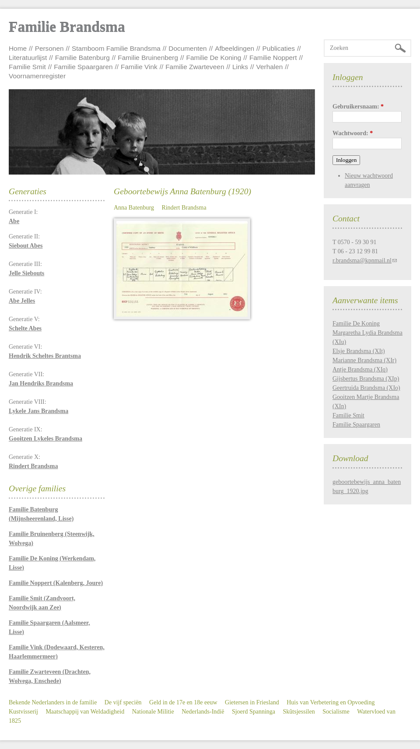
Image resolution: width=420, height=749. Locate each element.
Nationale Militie (153, 711)
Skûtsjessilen (299, 711)
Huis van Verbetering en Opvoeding (330, 702)
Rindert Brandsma (183, 207)
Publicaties (278, 48)
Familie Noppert (273, 57)
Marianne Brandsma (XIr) (364, 360)
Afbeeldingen (234, 48)
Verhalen (269, 66)
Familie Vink (139, 66)
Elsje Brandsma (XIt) (358, 351)
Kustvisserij (23, 711)
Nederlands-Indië (203, 711)
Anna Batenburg (134, 207)
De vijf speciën (123, 702)
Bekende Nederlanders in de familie (53, 702)
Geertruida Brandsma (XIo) (366, 388)
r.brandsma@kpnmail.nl (362, 260)
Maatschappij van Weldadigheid (85, 711)
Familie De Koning (214, 57)
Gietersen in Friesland (252, 702)
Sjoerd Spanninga (253, 711)
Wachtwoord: (352, 133)
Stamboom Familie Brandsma (116, 48)
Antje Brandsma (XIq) (360, 369)
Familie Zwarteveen (194, 66)
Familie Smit (27, 66)
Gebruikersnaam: (358, 106)
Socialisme (335, 711)
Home (18, 48)
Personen (49, 48)
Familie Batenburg (82, 57)
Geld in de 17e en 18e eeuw (183, 702)
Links (240, 66)
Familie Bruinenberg (148, 57)
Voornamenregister (37, 76)
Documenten (187, 48)
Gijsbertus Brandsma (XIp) (365, 378)
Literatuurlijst (28, 57)
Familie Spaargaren (83, 66)
